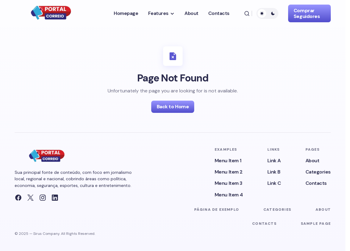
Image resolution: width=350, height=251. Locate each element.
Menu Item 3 (228, 183)
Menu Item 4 (229, 195)
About (312, 160)
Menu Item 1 (228, 160)
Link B (273, 172)
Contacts (316, 183)
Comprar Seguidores (307, 13)
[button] (247, 13)
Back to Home (173, 106)
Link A (274, 160)
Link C (274, 183)
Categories (318, 172)
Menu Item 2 (229, 172)
